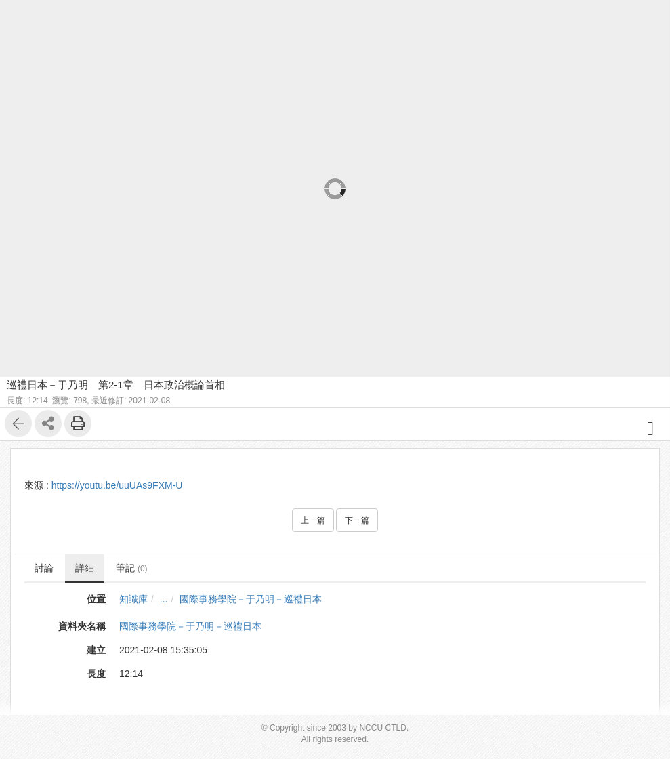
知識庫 (133, 599)
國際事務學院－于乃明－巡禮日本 (251, 599)
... (164, 599)
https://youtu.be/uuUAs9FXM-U (117, 485)
